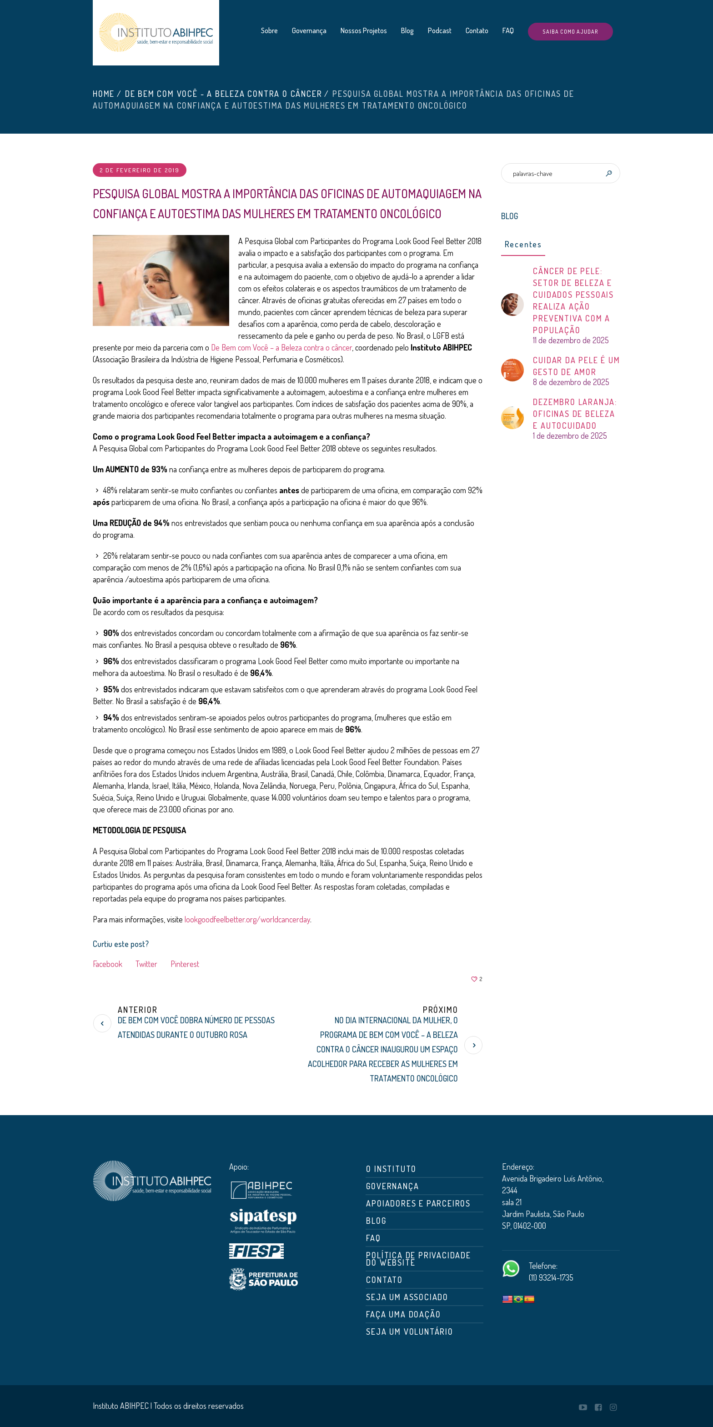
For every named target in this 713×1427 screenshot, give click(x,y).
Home (104, 94)
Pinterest (185, 964)
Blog (376, 1221)
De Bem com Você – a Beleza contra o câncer (281, 347)
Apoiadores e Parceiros (418, 1203)
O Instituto (391, 1169)
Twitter (146, 964)
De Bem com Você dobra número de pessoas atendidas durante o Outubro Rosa (196, 1027)
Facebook (107, 964)
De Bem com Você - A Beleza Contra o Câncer (223, 94)
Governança (392, 1186)
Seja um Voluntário (409, 1332)
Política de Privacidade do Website (418, 1258)
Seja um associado (407, 1297)
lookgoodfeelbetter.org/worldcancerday (247, 919)
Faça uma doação (403, 1314)
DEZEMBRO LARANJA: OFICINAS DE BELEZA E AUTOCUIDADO (575, 414)
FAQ (373, 1238)
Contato (384, 1280)
